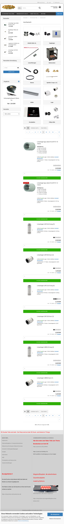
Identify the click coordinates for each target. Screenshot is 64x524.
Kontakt (4, 463)
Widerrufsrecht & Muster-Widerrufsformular (12, 457)
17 (59, 143)
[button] (41, 2)
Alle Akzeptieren (55, 514)
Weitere (43, 13)
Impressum (4, 452)
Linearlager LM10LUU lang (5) (46, 235)
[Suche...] (20, 7)
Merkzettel (56, 2)
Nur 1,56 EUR (11, 103)
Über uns (59, 13)
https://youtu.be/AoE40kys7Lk (40, 463)
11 (49, 143)
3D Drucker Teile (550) (8, 13)
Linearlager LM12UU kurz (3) (45, 328)
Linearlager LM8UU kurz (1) (45, 389)
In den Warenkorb (42, 189)
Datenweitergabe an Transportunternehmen (12, 454)
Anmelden (11, 71)
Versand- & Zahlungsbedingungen (10, 460)
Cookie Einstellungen (7, 474)
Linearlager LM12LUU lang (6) (46, 297)
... (32, 143)
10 (46, 143)
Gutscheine (4, 466)
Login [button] (49, 2)
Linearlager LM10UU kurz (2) (45, 266)
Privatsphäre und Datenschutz (9, 471)
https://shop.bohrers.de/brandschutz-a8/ (11, 505)
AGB (3, 469)
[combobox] (35, 139)
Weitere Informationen (55, 518)
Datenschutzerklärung (23, 520)
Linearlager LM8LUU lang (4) (45, 358)
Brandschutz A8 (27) (22, 13)
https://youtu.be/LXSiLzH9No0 (40, 458)
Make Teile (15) (34, 13)
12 (52, 143)
